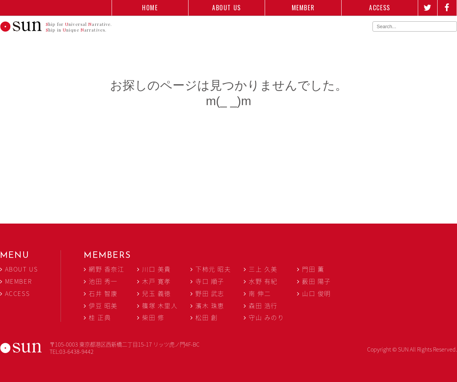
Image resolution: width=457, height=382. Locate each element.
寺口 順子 (209, 281)
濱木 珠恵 (209, 305)
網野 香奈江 (107, 268)
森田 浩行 (263, 305)
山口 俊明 (316, 293)
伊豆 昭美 (103, 305)
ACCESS (379, 7)
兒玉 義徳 (156, 293)
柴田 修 (153, 317)
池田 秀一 (103, 281)
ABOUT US (226, 7)
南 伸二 (260, 293)
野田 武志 (209, 293)
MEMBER (303, 7)
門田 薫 (313, 268)
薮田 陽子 (316, 281)
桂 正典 (100, 317)
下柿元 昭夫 (213, 268)
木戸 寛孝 (156, 281)
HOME (150, 7)
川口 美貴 (156, 268)
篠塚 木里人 (160, 305)
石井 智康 (103, 293)
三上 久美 (263, 268)
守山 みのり (266, 317)
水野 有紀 (263, 281)
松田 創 (206, 317)
